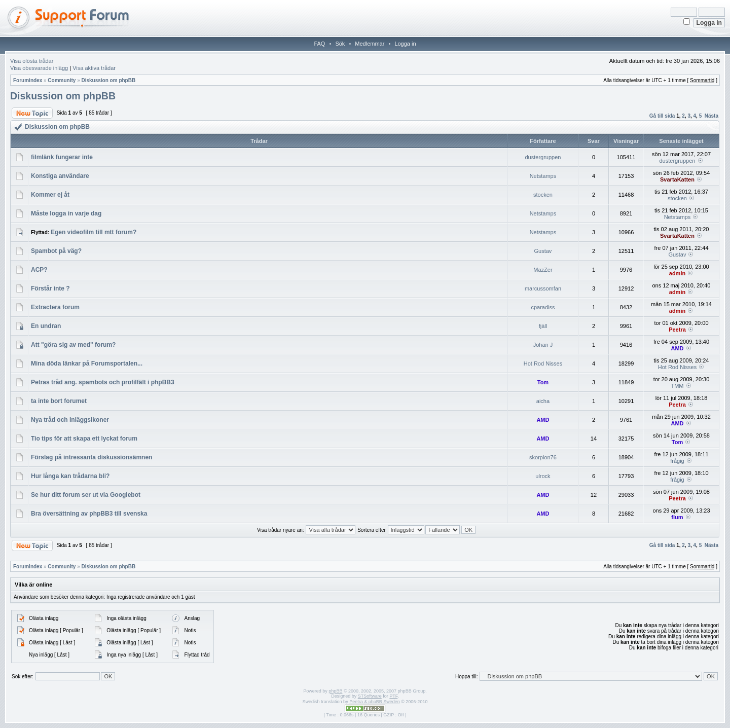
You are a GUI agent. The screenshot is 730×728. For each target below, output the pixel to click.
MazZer (542, 270)
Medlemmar (369, 44)
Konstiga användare (60, 175)
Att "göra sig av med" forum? (73, 344)
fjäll (543, 326)
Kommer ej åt (50, 194)
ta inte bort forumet (59, 401)
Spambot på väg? (56, 250)
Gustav (543, 251)
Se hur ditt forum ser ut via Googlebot (85, 494)
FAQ (319, 44)
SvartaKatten (677, 179)
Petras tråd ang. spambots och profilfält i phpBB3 (102, 382)
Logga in (405, 44)
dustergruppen (543, 157)
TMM (677, 386)
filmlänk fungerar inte (62, 157)
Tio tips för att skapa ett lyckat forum (84, 438)
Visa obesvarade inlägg (39, 68)
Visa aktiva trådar (94, 68)
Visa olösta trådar (31, 61)
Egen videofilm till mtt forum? (93, 232)
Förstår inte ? (50, 288)
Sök (340, 44)
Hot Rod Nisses (543, 363)
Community (62, 80)
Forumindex (27, 80)
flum (677, 517)
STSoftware (370, 696)
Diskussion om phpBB (108, 80)
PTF (393, 696)
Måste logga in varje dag (66, 213)
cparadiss (543, 307)
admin (677, 273)
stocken (543, 195)
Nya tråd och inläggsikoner (70, 419)
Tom (543, 382)
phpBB (335, 691)
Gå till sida (662, 116)
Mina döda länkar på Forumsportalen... (86, 363)
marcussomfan (543, 288)
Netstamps (543, 176)
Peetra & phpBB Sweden (374, 701)
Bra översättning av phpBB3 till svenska (89, 513)
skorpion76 (543, 457)
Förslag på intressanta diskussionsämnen (91, 457)
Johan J (543, 345)
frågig (677, 461)
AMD (677, 348)
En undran (46, 326)
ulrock (542, 476)
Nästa (711, 116)
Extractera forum (55, 307)
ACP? (39, 269)
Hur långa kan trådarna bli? (70, 476)
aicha (543, 401)
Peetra (677, 329)
